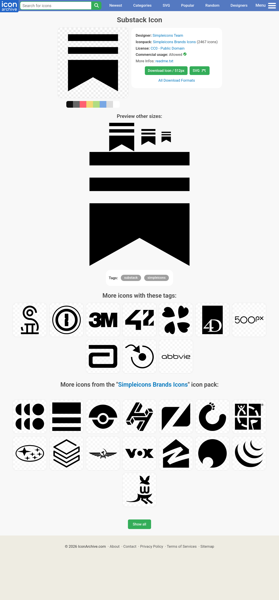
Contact (129, 546)
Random (212, 5)
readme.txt (164, 61)
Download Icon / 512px (166, 71)
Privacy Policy (151, 546)
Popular (187, 5)
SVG (166, 5)
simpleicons (157, 278)
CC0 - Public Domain (167, 48)
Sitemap (207, 546)
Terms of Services (182, 546)
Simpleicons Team (168, 35)
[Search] (96, 5)
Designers (238, 5)
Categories (142, 5)
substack (131, 278)
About (115, 546)
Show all (139, 524)
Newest (115, 5)
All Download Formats (176, 80)
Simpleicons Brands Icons (174, 42)
